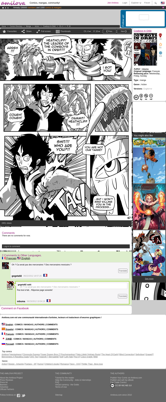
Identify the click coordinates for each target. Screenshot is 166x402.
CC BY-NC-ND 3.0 (121, 386)
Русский (8, 344)
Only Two (34, 357)
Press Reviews (6, 380)
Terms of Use (61, 387)
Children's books (52, 364)
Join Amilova (112, 3)
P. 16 (68, 26)
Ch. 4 (61, 26)
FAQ (57, 382)
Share (28, 31)
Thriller (84, 364)
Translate (123, 271)
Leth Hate (68, 357)
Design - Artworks (16, 364)
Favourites (12, 31)
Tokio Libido (81, 354)
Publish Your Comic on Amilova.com (126, 378)
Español (8, 329)
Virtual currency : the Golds (67, 385)
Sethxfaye (140, 354)
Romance (64, 364)
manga (28, 26)
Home (4, 26)
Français (9, 258)
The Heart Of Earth (109, 354)
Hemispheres (16, 354)
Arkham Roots (94, 354)
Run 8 (76, 357)
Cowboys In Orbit (49, 26)
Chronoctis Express (31, 354)
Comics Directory (16, 26)
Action (37, 26)
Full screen (46, 31)
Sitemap (58, 395)
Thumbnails (65, 31)
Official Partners (7, 389)
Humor (40, 364)
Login (124, 3)
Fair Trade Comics (118, 382)
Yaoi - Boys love (96, 364)
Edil (61, 357)
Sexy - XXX (75, 364)
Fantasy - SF (30, 364)
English (23, 258)
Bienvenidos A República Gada (15, 357)
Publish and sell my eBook (122, 380)
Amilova (5, 354)
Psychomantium (68, 354)
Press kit (4, 382)
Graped (148, 354)
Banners (3, 385)
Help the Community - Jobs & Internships (73, 380)
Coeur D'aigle (87, 357)
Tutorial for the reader (64, 378)
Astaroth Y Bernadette (49, 357)
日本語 (7, 339)
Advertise (4, 387)
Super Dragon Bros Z (50, 354)
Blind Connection (126, 354)
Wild (95, 357)
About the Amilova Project (11, 378)
